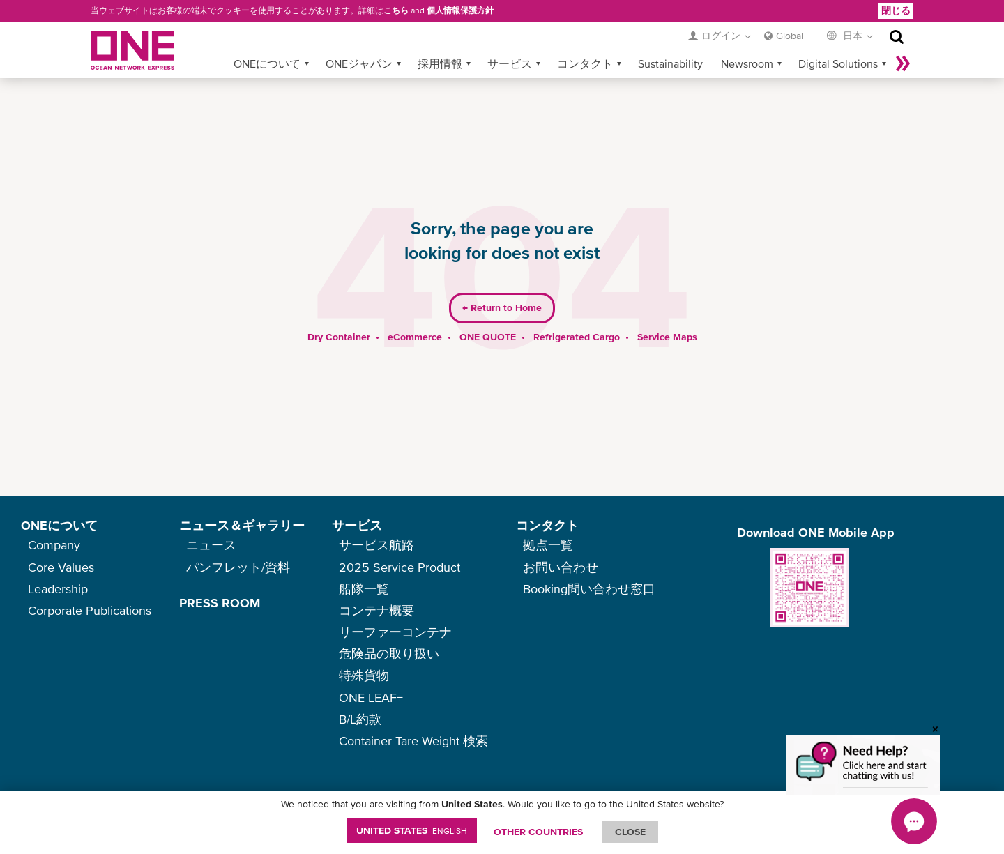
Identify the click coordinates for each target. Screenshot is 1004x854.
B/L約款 (360, 719)
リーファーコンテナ (395, 632)
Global (789, 13)
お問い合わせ (560, 567)
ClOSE (630, 831)
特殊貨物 (364, 675)
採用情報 (440, 41)
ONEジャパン (359, 41)
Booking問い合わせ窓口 (589, 588)
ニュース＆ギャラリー (242, 525)
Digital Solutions (838, 41)
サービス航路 (376, 544)
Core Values (61, 567)
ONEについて (267, 41)
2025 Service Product (399, 567)
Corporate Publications (89, 610)
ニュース (211, 544)
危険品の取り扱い (389, 653)
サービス (509, 41)
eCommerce (415, 314)
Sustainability (670, 41)
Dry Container (338, 314)
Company (54, 544)
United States (411, 830)
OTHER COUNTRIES (538, 831)
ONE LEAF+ (371, 697)
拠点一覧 (548, 544)
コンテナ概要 (376, 610)
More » (902, 41)
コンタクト (585, 41)
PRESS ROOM (219, 602)
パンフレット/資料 (238, 567)
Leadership (58, 588)
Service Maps (667, 314)
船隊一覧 (364, 588)
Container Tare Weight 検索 (413, 740)
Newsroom (747, 41)
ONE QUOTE (487, 314)
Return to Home (502, 285)
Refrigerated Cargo (576, 314)
